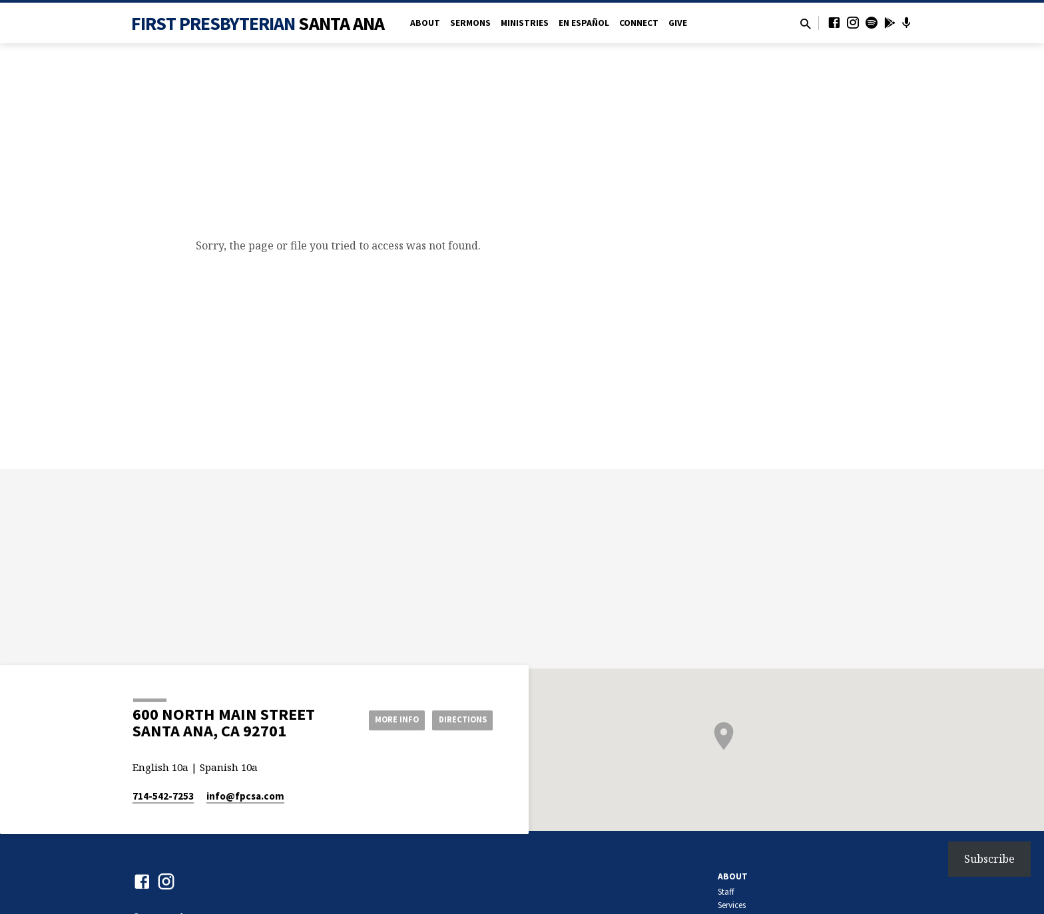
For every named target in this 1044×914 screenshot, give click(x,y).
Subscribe (989, 858)
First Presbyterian (258, 23)
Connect (638, 23)
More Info (384, 719)
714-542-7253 (163, 796)
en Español (584, 23)
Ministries (525, 23)
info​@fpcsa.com (245, 796)
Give (677, 23)
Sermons (470, 23)
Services (732, 905)
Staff (726, 891)
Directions (459, 719)
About (425, 23)
